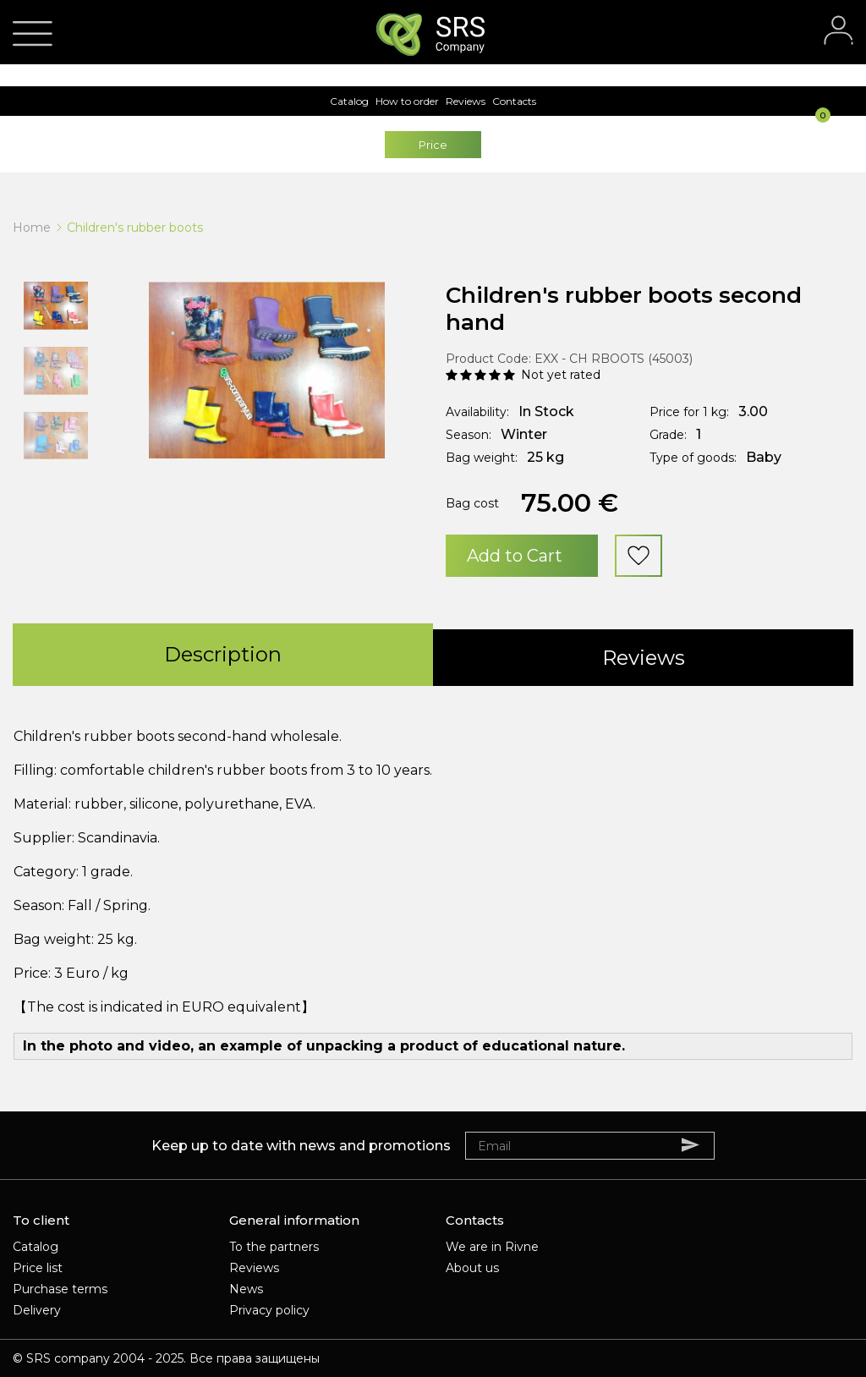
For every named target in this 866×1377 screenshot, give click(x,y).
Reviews (254, 1268)
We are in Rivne (492, 1246)
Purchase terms (60, 1289)
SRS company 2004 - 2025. (106, 1358)
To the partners (274, 1246)
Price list (38, 1268)
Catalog (35, 1246)
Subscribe (698, 1144)
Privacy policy (269, 1310)
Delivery (37, 1310)
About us (472, 1268)
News (246, 1289)
